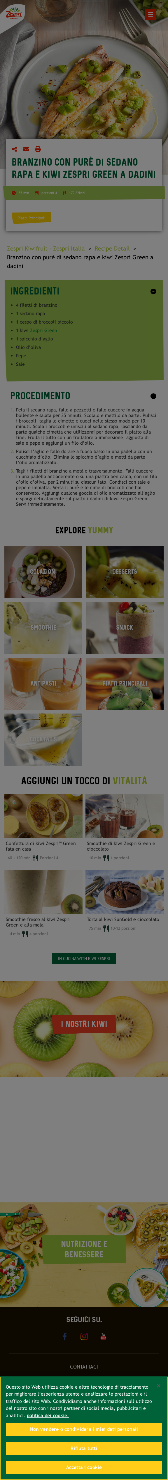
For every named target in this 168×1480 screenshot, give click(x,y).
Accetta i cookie (84, 1467)
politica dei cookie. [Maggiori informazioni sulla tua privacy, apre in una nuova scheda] (48, 1415)
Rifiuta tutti (84, 1448)
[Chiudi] (158, 1385)
